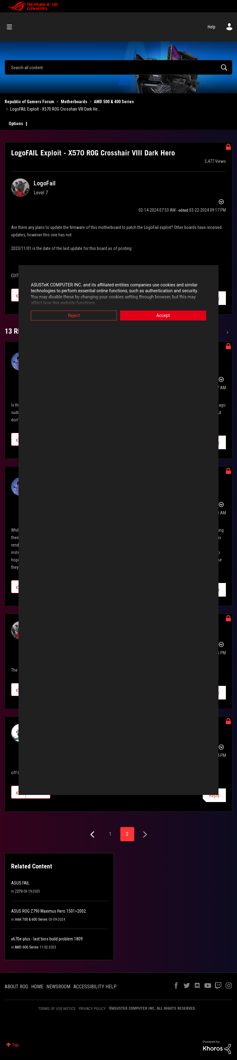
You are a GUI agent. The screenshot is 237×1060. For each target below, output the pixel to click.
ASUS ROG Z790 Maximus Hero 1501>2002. (49, 911)
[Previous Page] (93, 834)
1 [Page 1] (110, 834)
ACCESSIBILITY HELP (95, 987)
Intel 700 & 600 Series (31, 919)
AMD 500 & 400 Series (114, 101)
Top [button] (15, 1044)
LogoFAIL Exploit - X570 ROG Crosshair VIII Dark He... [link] (55, 109)
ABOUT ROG (16, 987)
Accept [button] (163, 315)
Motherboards (74, 101)
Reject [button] (74, 315)
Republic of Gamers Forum (29, 101)
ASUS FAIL (20, 883)
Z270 (19, 891)
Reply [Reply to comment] (214, 795)
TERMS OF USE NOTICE (57, 1008)
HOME (37, 987)
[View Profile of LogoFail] (45, 183)
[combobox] (118, 67)
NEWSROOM (58, 987)
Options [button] (16, 123)
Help (211, 26)
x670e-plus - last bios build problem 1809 (47, 938)
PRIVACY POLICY (92, 1008)
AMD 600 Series (27, 947)
